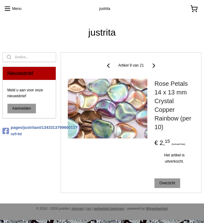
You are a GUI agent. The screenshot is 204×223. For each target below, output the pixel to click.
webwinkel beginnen (108, 208)
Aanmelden (21, 108)
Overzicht (167, 183)
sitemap (78, 208)
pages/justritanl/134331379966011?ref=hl (29, 130)
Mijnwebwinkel (157, 208)
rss (88, 208)
